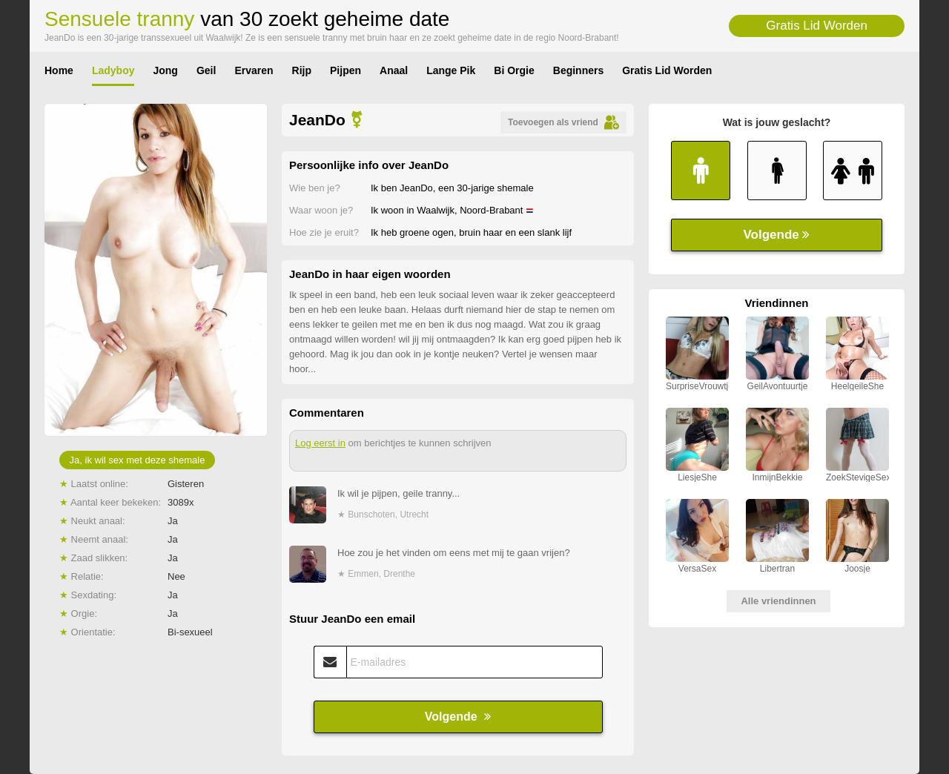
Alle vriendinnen (778, 600)
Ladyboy (113, 70)
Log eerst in (320, 443)
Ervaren (253, 70)
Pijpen (345, 70)
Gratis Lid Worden (816, 26)
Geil (206, 70)
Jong (165, 70)
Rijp (301, 70)
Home (58, 70)
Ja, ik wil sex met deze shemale (137, 460)
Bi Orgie (514, 70)
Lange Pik (450, 70)
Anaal (394, 70)
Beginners (578, 70)
